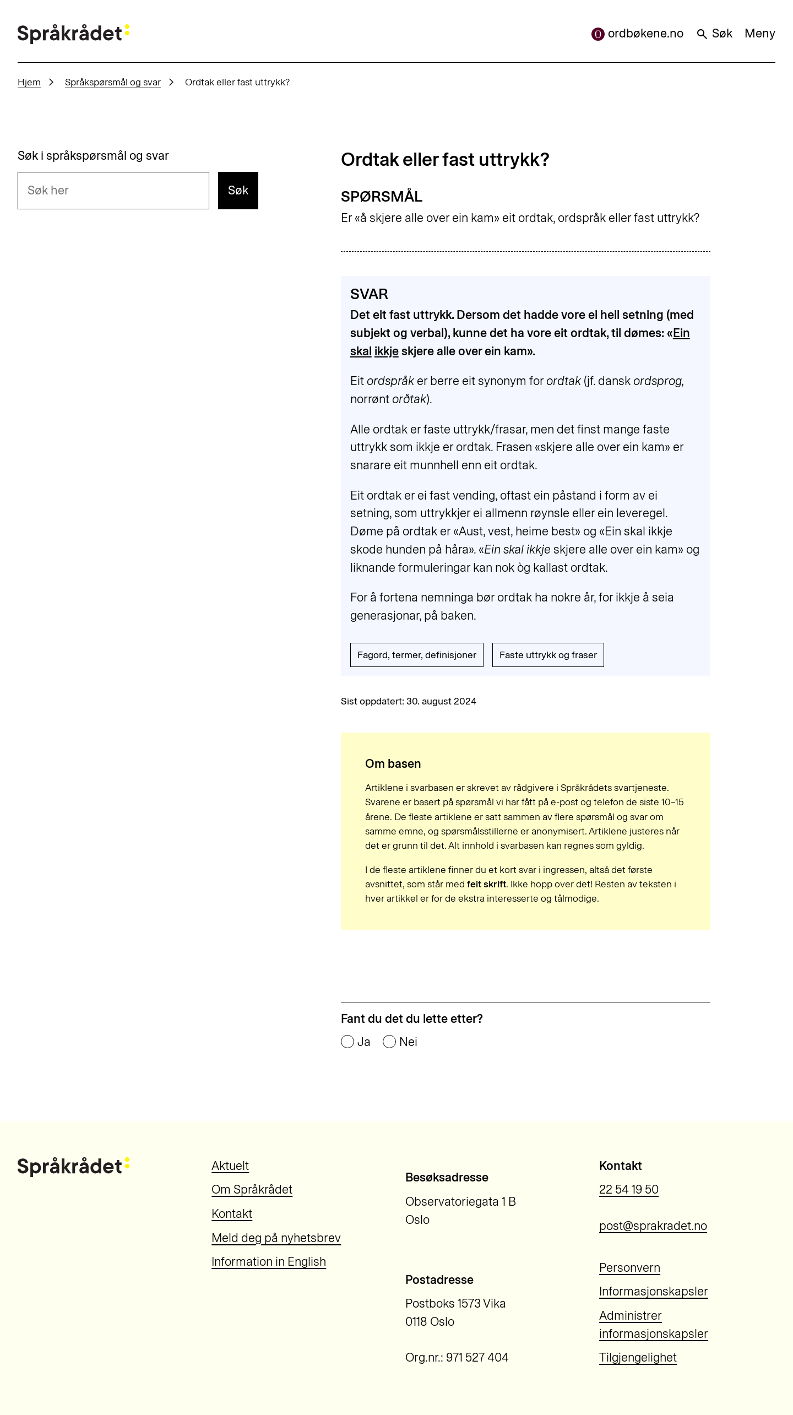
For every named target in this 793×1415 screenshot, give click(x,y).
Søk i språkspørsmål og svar (93, 155)
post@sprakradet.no (653, 1225)
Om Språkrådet (251, 1189)
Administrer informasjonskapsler (653, 1324)
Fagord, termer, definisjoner (416, 654)
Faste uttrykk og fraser (548, 654)
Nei (408, 1042)
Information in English (268, 1261)
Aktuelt (230, 1165)
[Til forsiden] (73, 34)
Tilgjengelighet (638, 1357)
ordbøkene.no (637, 33)
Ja (364, 1042)
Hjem (29, 82)
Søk (714, 33)
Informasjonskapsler (653, 1291)
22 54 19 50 (629, 1189)
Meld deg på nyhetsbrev (276, 1237)
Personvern (629, 1267)
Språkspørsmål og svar (113, 82)
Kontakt (231, 1213)
